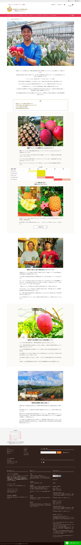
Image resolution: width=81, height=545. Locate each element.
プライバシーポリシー (11, 463)
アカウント (71, 0)
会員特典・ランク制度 (23, 15)
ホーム (8, 19)
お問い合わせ (45, 15)
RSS (8, 460)
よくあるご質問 (38, 15)
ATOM (10, 460)
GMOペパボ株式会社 (18, 543)
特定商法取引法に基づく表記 (12, 461)
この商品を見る (40, 226)
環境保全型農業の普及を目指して (22, 108)
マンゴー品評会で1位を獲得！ (22, 106)
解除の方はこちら (66, 452)
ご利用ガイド (31, 15)
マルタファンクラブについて (12, 15)
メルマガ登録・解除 (52, 15)
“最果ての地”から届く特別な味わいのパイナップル (26, 105)
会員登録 (77, 0)
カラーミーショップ (4, 543)
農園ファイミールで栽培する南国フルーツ (24, 103)
